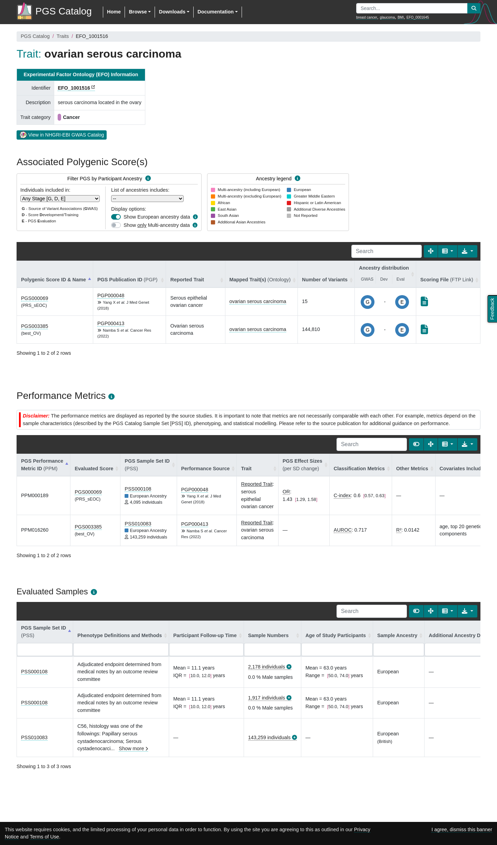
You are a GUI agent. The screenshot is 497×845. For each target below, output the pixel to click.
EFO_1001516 (74, 88)
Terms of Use (44, 836)
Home (114, 11)
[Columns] (448, 251)
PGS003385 (34, 326)
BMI (401, 17)
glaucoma (387, 17)
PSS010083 (138, 523)
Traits (63, 36)
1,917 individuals (266, 698)
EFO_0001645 (418, 17)
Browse (138, 11)
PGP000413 (110, 323)
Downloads (172, 11)
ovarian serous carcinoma (258, 301)
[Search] (386, 251)
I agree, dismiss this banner (461, 829)
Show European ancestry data (157, 217)
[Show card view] (416, 444)
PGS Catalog (35, 36)
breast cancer (366, 17)
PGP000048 (110, 295)
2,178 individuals (266, 667)
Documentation (215, 11)
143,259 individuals (269, 737)
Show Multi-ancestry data (157, 225)
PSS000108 (138, 489)
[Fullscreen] (430, 251)
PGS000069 (34, 298)
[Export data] (467, 251)
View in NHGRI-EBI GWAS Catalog (61, 134)
